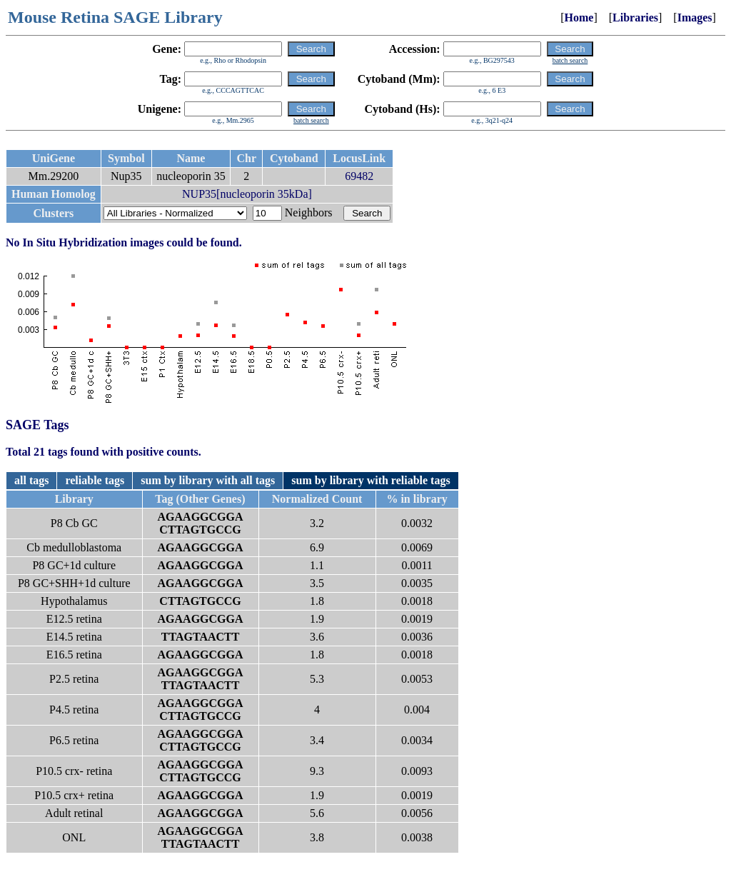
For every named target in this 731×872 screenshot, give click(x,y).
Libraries (635, 17)
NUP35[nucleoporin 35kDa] (247, 194)
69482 (359, 176)
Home (579, 17)
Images (694, 17)
